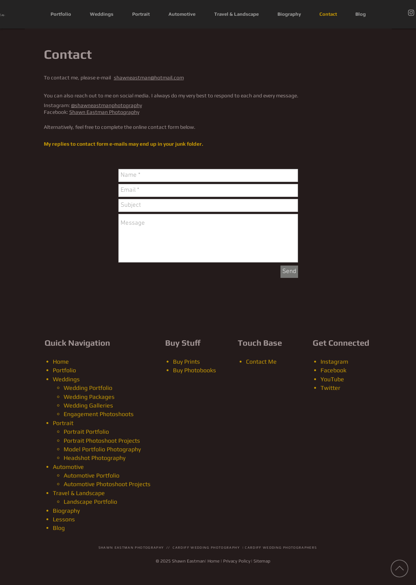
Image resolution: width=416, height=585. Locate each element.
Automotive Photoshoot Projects (107, 484)
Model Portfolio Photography (102, 449)
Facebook (333, 370)
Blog (59, 527)
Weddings (66, 379)
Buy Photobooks (194, 370)
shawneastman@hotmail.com (149, 78)
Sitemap (261, 561)
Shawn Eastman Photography (104, 112)
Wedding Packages (89, 396)
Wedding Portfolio (88, 387)
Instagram (334, 361)
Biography (66, 510)
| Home (212, 561)
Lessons (64, 519)
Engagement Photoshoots (99, 414)
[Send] (289, 272)
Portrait (63, 423)
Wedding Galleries (88, 405)
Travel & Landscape (79, 493)
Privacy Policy (236, 561)
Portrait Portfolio (86, 431)
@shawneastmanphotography (106, 105)
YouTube (332, 379)
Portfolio (64, 370)
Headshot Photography (94, 457)
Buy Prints (186, 361)
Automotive (68, 466)
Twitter (330, 387)
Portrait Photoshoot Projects (102, 440)
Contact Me (261, 361)
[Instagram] (411, 13)
